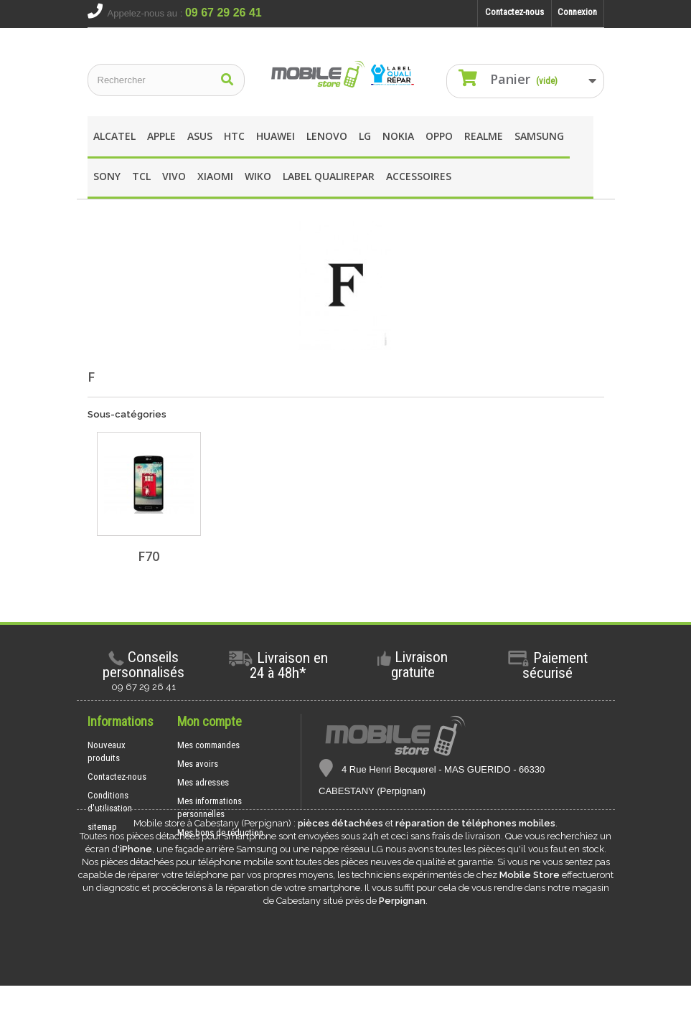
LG (365, 136)
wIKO (258, 176)
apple (161, 136)
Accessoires (418, 176)
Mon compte (209, 721)
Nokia (398, 136)
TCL (141, 176)
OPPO (439, 136)
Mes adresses (203, 782)
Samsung (539, 136)
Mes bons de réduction (220, 832)
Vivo (174, 176)
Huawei (275, 136)
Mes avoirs (197, 763)
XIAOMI (215, 176)
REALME (483, 136)
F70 (148, 556)
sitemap (102, 826)
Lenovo (326, 136)
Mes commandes (208, 745)
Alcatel (114, 136)
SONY (107, 176)
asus (199, 136)
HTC (234, 136)
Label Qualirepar (329, 176)
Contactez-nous (514, 11)
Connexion (577, 11)
